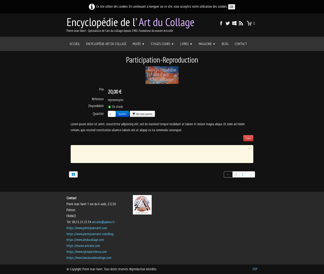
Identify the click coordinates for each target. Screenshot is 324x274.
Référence (98, 99)
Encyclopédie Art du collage (106, 44)
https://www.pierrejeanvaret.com (87, 228)
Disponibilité (96, 106)
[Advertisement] (159, 153)
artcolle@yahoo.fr (103, 222)
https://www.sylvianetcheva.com (87, 251)
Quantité (98, 113)
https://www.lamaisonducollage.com (89, 257)
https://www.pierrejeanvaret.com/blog (90, 234)
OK (231, 7)
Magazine (207, 44)
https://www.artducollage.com (85, 239)
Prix (101, 89)
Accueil (75, 44)
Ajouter (122, 114)
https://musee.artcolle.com (83, 245)
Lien (248, 138)
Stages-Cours (162, 44)
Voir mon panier (142, 114)
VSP (255, 269)
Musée (139, 44)
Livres (186, 44)
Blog (225, 44)
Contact (241, 44)
